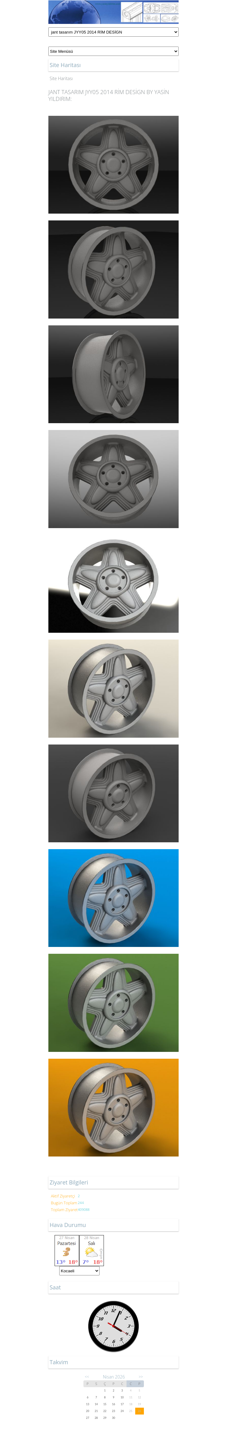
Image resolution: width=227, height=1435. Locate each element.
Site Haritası (61, 78)
